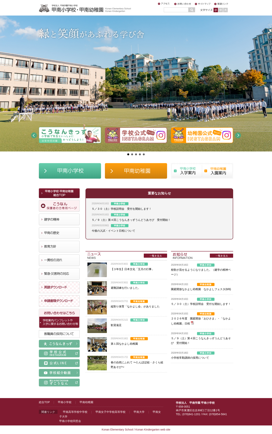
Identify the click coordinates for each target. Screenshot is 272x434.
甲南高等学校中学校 (75, 411)
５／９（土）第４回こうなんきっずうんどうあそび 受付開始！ (131, 219)
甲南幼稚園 (86, 402)
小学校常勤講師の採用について (190, 357)
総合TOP (44, 402)
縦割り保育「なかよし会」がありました (135, 306)
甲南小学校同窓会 (70, 421)
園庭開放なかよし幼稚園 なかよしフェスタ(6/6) (201, 289)
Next (238, 135)
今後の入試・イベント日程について (113, 230)
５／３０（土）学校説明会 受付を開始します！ (122, 208)
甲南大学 (139, 411)
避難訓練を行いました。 (126, 287)
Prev (34, 135)
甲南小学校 (64, 402)
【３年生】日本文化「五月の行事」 (132, 269)
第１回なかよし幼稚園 (124, 343)
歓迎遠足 (116, 325)
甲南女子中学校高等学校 (111, 411)
